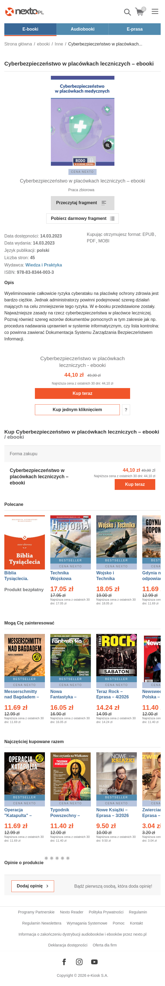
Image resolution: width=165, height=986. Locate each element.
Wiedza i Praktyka (43, 265)
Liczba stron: (17, 257)
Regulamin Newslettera (41, 923)
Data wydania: (18, 243)
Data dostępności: (22, 236)
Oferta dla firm (105, 945)
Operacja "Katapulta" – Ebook (18, 816)
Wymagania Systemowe (87, 923)
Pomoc (119, 923)
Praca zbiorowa (81, 190)
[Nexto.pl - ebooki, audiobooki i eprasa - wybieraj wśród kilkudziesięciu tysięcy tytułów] (24, 12)
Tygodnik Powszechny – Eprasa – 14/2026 (67, 816)
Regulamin (138, 912)
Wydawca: (14, 265)
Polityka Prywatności (106, 912)
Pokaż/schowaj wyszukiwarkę (128, 12)
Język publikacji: (20, 250)
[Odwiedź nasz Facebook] (64, 962)
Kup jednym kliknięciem (77, 409)
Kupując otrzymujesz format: (114, 234)
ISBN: (10, 272)
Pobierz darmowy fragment (78, 218)
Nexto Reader (71, 912)
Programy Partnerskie (36, 912)
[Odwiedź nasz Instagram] (79, 962)
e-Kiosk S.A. (97, 975)
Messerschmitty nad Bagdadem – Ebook (21, 697)
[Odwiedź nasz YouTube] (94, 962)
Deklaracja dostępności (67, 945)
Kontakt (136, 923)
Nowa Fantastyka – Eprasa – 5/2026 (66, 697)
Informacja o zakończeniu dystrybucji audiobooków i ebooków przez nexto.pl (82, 934)
